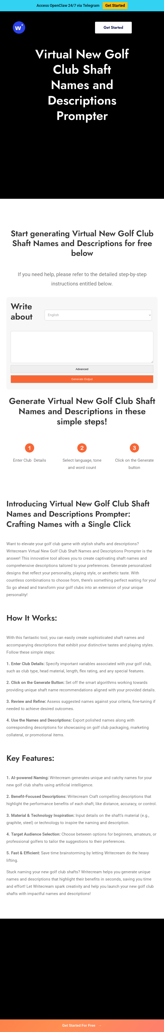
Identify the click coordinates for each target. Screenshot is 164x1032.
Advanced (82, 369)
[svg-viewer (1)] (19, 23)
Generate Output (81, 379)
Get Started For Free (82, 1025)
